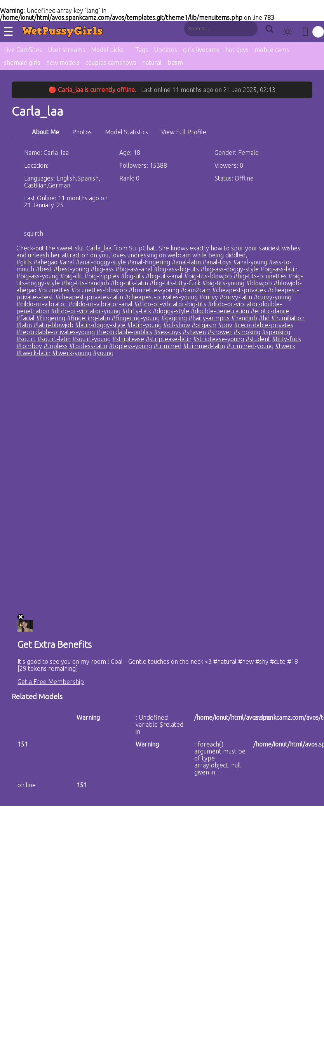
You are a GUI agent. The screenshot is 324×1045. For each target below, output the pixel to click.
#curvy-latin (235, 296)
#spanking (276, 331)
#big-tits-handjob (85, 282)
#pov (225, 324)
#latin (24, 324)
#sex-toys (167, 331)
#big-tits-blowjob (208, 276)
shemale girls (22, 62)
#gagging (174, 317)
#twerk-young (71, 352)
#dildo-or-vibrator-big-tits (170, 303)
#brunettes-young (154, 289)
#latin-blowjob (53, 324)
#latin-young (144, 324)
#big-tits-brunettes (260, 276)
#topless (56, 345)
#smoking (246, 331)
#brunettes (54, 289)
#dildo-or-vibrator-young (85, 310)
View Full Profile (183, 131)
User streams (66, 49)
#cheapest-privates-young (161, 296)
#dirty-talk (136, 310)
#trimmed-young (249, 345)
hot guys (237, 49)
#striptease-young (218, 338)
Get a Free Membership (50, 681)
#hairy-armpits (209, 317)
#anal (66, 262)
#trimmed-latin (204, 345)
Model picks (107, 49)
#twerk (285, 345)
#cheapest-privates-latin (89, 296)
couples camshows (110, 62)
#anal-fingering (148, 262)
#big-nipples (101, 276)
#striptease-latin (169, 338)
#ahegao (45, 262)
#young (103, 352)
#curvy (208, 296)
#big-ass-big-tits (176, 269)
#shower (219, 331)
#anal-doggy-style (101, 262)
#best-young (71, 269)
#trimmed (167, 345)
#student (258, 338)
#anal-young (250, 262)
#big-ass (102, 269)
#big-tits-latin (129, 282)
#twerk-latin (33, 352)
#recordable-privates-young (55, 331)
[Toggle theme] (287, 32)
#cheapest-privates (239, 289)
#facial (25, 317)
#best (44, 269)
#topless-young (130, 345)
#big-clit (71, 276)
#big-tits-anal (164, 276)
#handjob (244, 317)
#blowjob (259, 282)
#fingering (50, 317)
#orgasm (204, 324)
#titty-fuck (286, 338)
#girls (24, 262)
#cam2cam (196, 289)
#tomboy (29, 345)
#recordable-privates (263, 324)
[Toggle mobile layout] (305, 32)
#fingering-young (135, 317)
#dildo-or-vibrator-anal (100, 303)
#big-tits (132, 276)
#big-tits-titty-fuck (175, 282)
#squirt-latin (54, 338)
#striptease (128, 338)
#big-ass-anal (133, 269)
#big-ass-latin (279, 269)
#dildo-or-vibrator (41, 303)
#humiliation (288, 317)
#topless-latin (88, 345)
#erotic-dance (270, 310)
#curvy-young (272, 296)
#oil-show (176, 324)
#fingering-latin (88, 317)
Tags (141, 49)
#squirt (26, 338)
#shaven (194, 331)
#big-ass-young (37, 276)
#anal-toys (217, 262)
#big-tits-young (223, 282)
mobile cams (271, 49)
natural (152, 62)
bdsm (175, 62)
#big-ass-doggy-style (229, 269)
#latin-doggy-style (100, 324)
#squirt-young (91, 338)
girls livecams (201, 49)
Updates (165, 49)
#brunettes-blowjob (99, 289)
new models (63, 62)
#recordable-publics (124, 331)
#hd (264, 317)
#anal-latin (186, 262)
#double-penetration (220, 310)
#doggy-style (171, 310)
